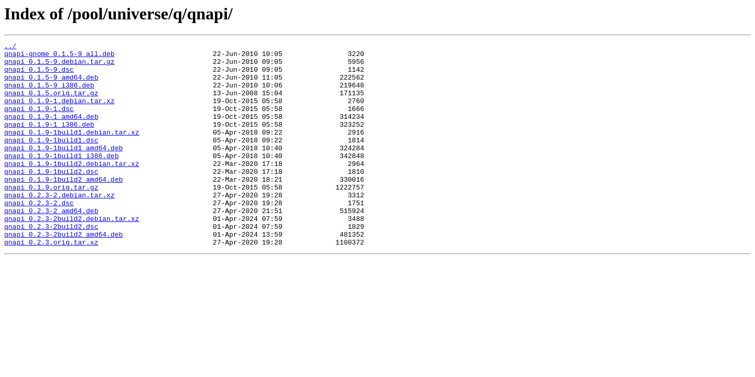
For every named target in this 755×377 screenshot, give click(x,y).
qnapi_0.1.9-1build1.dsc (51, 160)
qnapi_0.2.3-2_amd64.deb (51, 245)
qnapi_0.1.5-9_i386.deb (49, 94)
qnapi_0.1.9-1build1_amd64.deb (63, 169)
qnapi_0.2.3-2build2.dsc (51, 264)
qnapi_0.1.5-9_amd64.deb (51, 85)
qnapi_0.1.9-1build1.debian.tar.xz (71, 151)
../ (10, 47)
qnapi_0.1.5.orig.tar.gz (51, 103)
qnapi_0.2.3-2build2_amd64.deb (63, 273)
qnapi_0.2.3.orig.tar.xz (51, 282)
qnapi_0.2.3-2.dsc (39, 235)
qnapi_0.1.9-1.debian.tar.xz (59, 113)
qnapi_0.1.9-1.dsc (39, 122)
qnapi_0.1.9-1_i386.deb (49, 141)
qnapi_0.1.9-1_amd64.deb (51, 132)
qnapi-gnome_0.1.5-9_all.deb (59, 56)
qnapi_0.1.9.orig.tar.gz (51, 216)
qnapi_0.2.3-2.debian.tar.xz (59, 226)
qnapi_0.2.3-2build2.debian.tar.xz (71, 254)
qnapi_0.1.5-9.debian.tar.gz (59, 66)
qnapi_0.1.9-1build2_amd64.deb (63, 207)
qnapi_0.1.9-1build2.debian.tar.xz (71, 188)
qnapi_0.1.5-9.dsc (39, 75)
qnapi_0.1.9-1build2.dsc (51, 198)
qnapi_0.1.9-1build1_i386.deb (61, 179)
